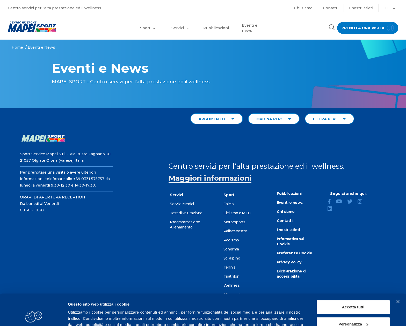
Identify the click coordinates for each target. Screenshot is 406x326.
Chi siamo (303, 8)
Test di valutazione (186, 213)
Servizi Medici (182, 204)
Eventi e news (249, 28)
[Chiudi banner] (398, 272)
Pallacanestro (235, 231)
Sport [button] (147, 28)
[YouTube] (341, 202)
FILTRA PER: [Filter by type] (329, 118)
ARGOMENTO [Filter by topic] (217, 118)
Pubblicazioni (216, 28)
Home (17, 47)
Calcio (228, 204)
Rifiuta (353, 311)
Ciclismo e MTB (237, 213)
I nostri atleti (361, 8)
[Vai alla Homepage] (51, 26)
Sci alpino (231, 258)
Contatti (330, 8)
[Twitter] (352, 202)
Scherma (231, 249)
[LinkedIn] (332, 209)
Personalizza (353, 294)
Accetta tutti (353, 278)
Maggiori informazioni (210, 178)
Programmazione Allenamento (185, 224)
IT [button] (390, 8)
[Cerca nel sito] (332, 27)
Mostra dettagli (82, 316)
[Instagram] (362, 202)
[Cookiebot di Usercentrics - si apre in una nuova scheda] (33, 316)
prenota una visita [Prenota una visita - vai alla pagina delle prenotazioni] (368, 28)
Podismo (231, 240)
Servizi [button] (180, 28)
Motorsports (234, 222)
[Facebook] (331, 202)
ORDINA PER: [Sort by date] (273, 118)
